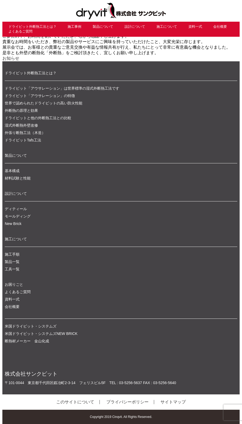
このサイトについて (75, 402)
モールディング (18, 216)
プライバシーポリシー (127, 402)
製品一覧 (12, 262)
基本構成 (12, 171)
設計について (135, 27)
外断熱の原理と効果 (21, 110)
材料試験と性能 (18, 178)
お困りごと (14, 284)
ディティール (16, 209)
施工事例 (74, 27)
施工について (166, 27)
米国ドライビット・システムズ (30, 326)
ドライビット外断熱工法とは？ (32, 27)
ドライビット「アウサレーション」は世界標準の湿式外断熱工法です (62, 88)
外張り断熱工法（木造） (25, 133)
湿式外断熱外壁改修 (21, 125)
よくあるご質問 (20, 31)
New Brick (13, 224)
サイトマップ (173, 402)
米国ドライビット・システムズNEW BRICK (41, 333)
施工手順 (12, 254)
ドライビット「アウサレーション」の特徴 (40, 96)
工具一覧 (12, 269)
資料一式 (195, 27)
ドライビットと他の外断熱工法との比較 (38, 118)
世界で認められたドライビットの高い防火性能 (43, 103)
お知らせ (10, 58)
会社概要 (220, 27)
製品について (103, 27)
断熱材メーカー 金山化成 (27, 341)
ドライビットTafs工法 (23, 140)
